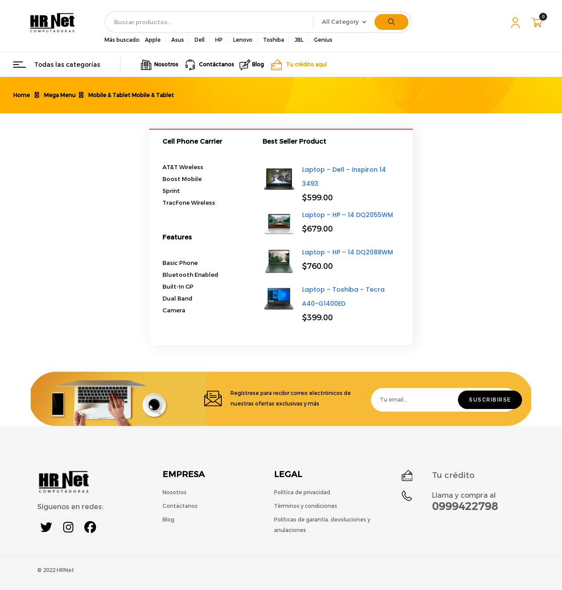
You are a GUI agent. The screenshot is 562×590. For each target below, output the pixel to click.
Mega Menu (60, 95)
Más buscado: (122, 39)
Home (21, 95)
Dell (200, 39)
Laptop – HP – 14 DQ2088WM (347, 252)
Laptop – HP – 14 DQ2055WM (347, 214)
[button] (537, 22)
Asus (177, 39)
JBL (299, 39)
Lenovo (242, 39)
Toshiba (273, 39)
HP (219, 39)
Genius (323, 39)
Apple (153, 39)
